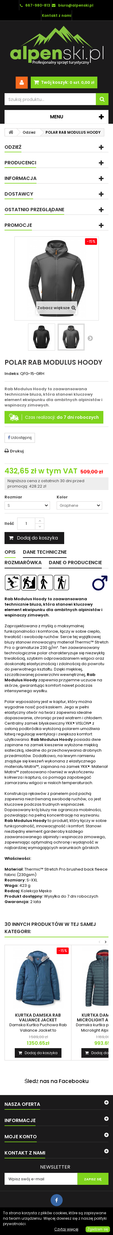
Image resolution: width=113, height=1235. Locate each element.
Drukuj (17, 451)
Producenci (20, 162)
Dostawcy (19, 193)
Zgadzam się (97, 1229)
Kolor (63, 497)
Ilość (9, 523)
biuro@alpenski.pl (75, 5)
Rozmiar (14, 497)
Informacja (20, 178)
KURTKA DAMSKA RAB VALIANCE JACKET (38, 1017)
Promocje (18, 225)
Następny (90, 338)
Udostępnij (20, 437)
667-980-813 (37, 5)
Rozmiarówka (23, 562)
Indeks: (12, 373)
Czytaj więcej (66, 1229)
